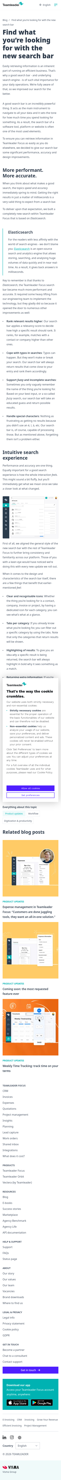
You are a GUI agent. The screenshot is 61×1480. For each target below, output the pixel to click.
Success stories (12, 1209)
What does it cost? (14, 1156)
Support (7, 1247)
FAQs (6, 1253)
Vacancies (8, 1291)
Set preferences (30, 795)
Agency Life (10, 1226)
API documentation (14, 1232)
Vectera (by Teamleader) (17, 1182)
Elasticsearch (22, 249)
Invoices (8, 1097)
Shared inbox (11, 1144)
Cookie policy (11, 1329)
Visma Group (9, 1471)
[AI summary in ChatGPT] (20, 1438)
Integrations (10, 1150)
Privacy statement (13, 1323)
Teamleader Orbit (13, 1176)
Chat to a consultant (15, 1356)
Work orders (10, 1138)
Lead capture (11, 1132)
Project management (15, 1114)
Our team (8, 1285)
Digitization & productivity (18, 820)
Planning (8, 1126)
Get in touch (30, 1370)
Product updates (14, 813)
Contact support (12, 1362)
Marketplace (10, 1215)
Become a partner (14, 1350)
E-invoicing (8, 1419)
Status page (10, 1259)
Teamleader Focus (14, 1170)
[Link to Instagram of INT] (12, 1437)
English (45, 4)
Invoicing (29, 1419)
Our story (8, 1273)
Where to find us (13, 1303)
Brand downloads (13, 1297)
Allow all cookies (30, 788)
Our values (9, 1279)
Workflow (33, 813)
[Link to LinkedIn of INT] (4, 1437)
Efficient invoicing (12, 1425)
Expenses (8, 1103)
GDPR (6, 1335)
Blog (5, 20)
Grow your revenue (47, 1419)
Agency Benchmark (14, 1221)
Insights (7, 1120)
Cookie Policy (44, 772)
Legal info (9, 1317)
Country (8, 1446)
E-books (7, 1203)
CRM (5, 1091)
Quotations (9, 1108)
